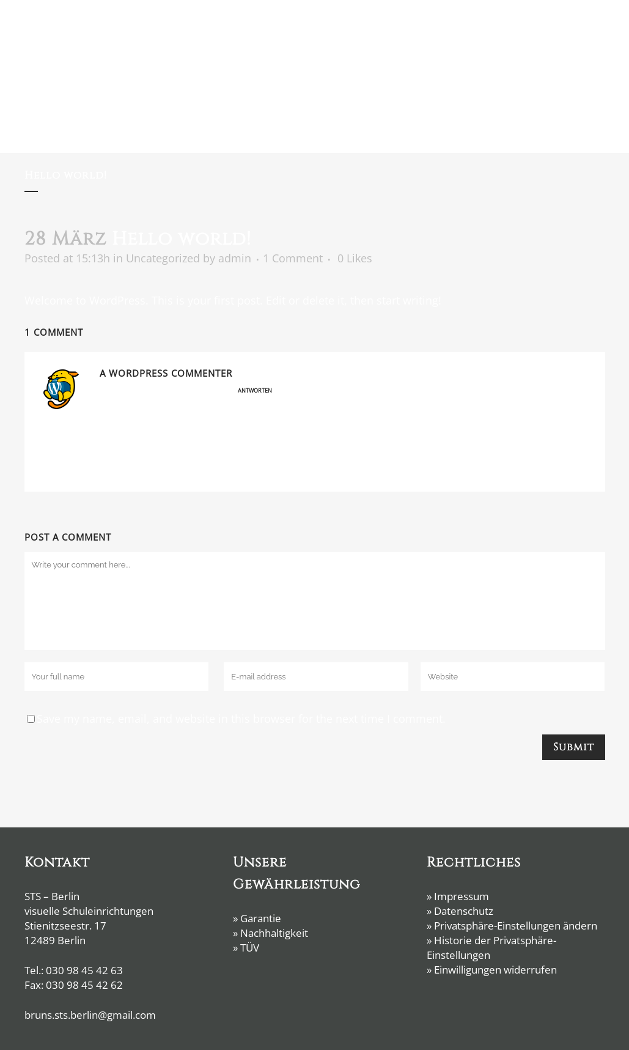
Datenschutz (463, 911)
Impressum (461, 896)
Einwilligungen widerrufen (495, 970)
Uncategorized (163, 258)
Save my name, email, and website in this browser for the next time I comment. (241, 718)
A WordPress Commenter (166, 373)
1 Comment (293, 258)
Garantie (260, 918)
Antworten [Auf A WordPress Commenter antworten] (255, 390)
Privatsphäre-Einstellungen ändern (515, 926)
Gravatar (286, 469)
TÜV (249, 948)
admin (234, 258)
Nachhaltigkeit (274, 933)
